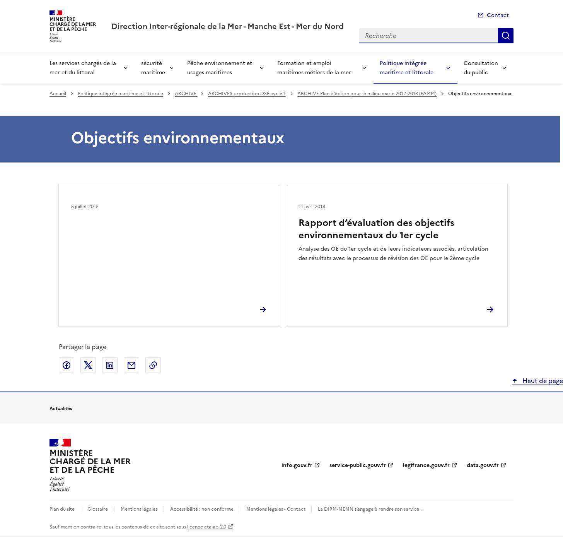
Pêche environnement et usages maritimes (219, 68)
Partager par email (131, 365)
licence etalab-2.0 (206, 526)
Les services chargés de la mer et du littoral (82, 68)
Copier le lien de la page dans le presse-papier (153, 365)
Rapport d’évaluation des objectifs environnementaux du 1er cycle (376, 229)
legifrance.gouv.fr (426, 465)
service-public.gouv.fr (357, 465)
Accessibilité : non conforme (202, 509)
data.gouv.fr (483, 465)
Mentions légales (139, 509)
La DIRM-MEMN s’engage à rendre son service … (370, 509)
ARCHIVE (186, 93)
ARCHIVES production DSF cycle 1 (247, 93)
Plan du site (62, 509)
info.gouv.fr (297, 465)
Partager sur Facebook (66, 365)
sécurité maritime (153, 68)
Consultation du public (481, 68)
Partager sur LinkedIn (110, 365)
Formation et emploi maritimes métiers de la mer (314, 68)
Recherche (506, 35)
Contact (498, 15)
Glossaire (97, 509)
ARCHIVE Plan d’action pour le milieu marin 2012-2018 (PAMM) (367, 93)
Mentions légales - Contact (276, 509)
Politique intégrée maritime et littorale (406, 68)
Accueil (57, 93)
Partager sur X (88, 365)
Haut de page (542, 380)
